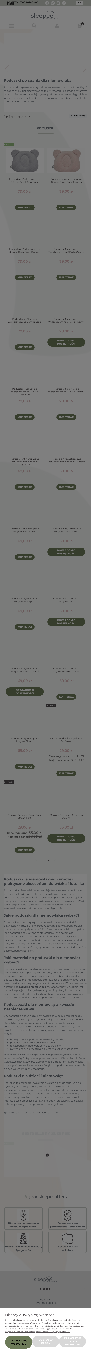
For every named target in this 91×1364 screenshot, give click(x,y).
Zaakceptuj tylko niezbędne (72, 1341)
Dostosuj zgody (46, 1341)
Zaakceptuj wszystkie (18, 1342)
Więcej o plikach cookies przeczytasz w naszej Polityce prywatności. (37, 1331)
